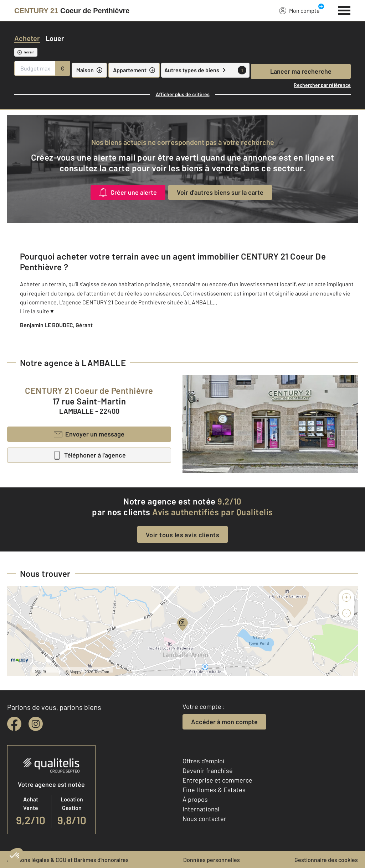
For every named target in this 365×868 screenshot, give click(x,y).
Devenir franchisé (207, 770)
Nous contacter (204, 818)
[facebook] (14, 724)
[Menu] (344, 9)
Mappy (75, 672)
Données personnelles (211, 859)
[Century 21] (71, 10)
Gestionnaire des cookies (326, 859)
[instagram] (36, 724)
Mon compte (299, 10)
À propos (195, 799)
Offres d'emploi (203, 761)
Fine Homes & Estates (214, 790)
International (200, 809)
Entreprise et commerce (217, 780)
